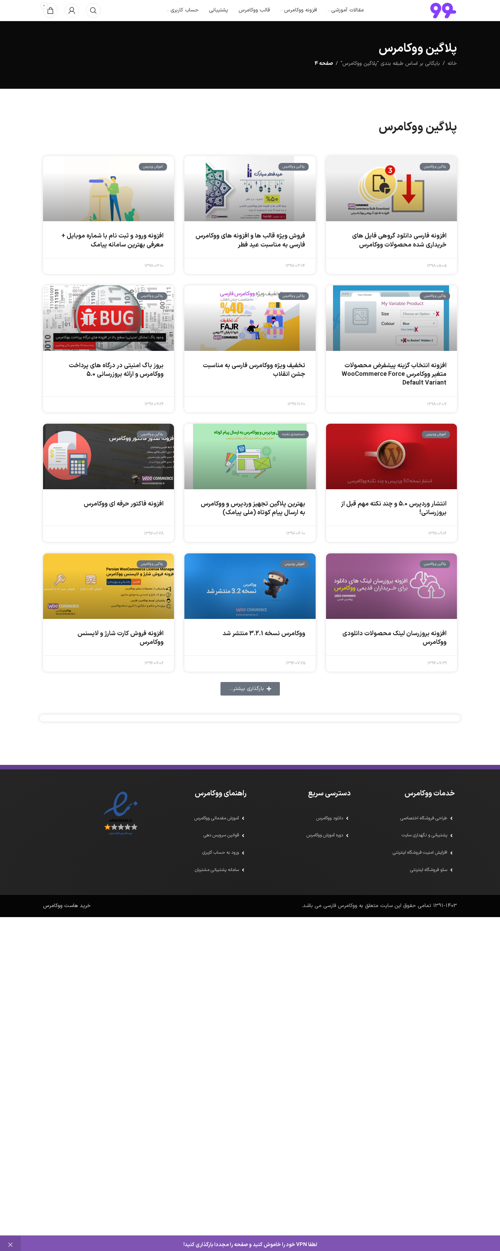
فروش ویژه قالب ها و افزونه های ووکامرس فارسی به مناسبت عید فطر (250, 256)
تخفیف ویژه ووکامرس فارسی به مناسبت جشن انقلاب (254, 385)
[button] (250, 704)
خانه (452, 79)
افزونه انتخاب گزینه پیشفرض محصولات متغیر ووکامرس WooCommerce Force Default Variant (394, 389)
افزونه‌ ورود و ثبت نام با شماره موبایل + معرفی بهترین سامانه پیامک (112, 256)
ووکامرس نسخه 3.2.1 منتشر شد (264, 649)
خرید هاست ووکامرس (67, 926)
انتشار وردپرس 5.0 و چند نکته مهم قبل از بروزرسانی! (394, 524)
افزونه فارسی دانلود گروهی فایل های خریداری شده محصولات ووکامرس (399, 256)
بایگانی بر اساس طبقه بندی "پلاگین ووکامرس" (390, 79)
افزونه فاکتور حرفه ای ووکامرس (124, 519)
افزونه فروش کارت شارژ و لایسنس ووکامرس (120, 653)
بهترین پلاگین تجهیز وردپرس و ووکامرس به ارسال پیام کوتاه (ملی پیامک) (253, 524)
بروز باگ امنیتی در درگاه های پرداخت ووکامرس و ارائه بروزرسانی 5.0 (116, 385)
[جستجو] (93, 18)
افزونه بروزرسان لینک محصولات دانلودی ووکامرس (394, 653)
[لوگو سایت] (443, 18)
